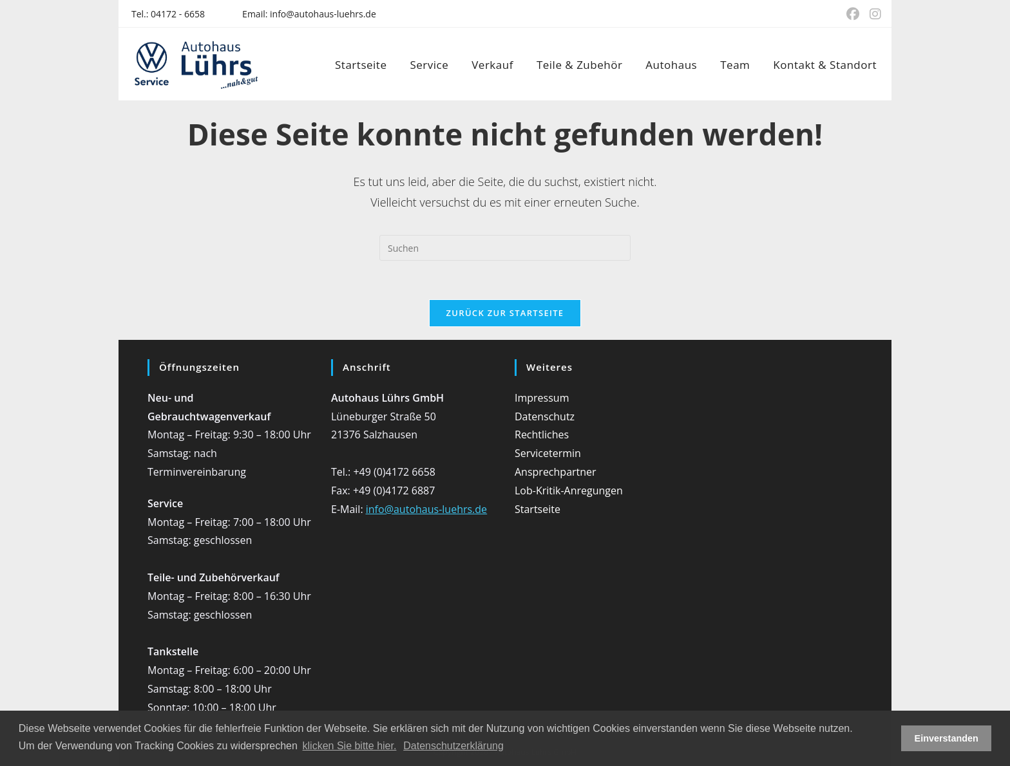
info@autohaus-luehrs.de (323, 14)
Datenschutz (545, 416)
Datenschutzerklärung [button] (453, 745)
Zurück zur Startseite (505, 313)
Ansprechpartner (555, 472)
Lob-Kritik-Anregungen (569, 490)
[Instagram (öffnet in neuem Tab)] (872, 14)
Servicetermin (548, 453)
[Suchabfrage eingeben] (505, 248)
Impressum (542, 398)
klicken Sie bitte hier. (350, 745)
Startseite (537, 509)
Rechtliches (542, 434)
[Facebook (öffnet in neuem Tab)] (852, 14)
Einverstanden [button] (946, 738)
